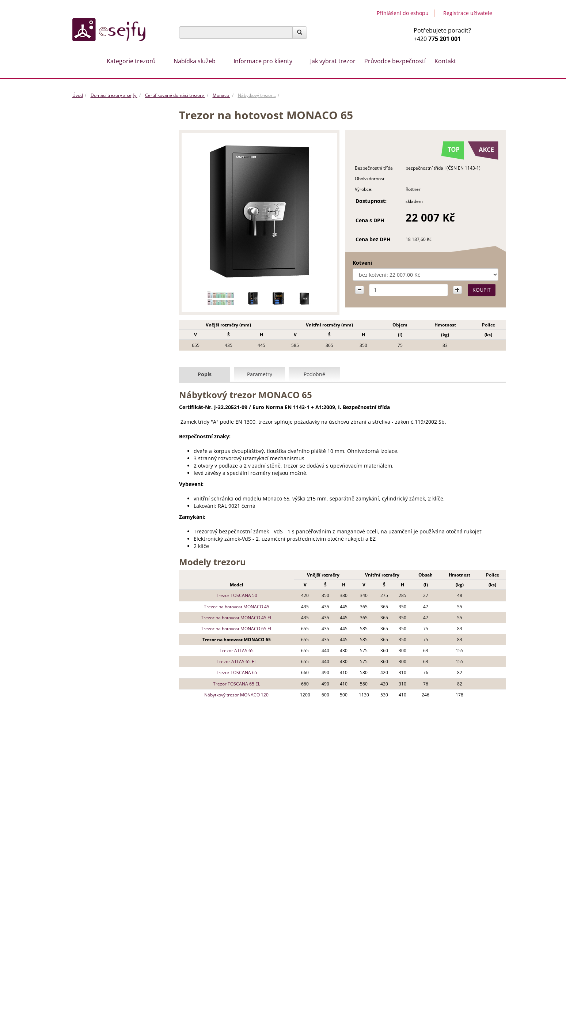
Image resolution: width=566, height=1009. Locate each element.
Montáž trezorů (325, 819)
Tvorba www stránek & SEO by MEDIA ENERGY (455, 943)
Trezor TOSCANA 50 (234, 595)
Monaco (221, 95)
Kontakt (445, 61)
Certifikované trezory (110, 192)
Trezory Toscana (108, 250)
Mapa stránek (479, 965)
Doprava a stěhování (312, 960)
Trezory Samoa (107, 236)
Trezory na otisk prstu (101, 467)
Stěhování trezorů (266, 819)
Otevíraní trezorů (203, 828)
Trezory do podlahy (99, 308)
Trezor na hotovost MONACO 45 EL (234, 617)
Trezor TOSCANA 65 (234, 672)
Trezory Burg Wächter (108, 279)
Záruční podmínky (309, 936)
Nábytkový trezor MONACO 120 (234, 694)
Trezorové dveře (95, 366)
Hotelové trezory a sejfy (103, 423)
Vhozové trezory (96, 149)
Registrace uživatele (467, 13)
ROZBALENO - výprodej (103, 134)
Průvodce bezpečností (395, 61)
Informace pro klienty (262, 61)
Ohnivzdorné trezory (100, 395)
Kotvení (356, 262)
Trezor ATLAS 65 (234, 650)
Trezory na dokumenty (103, 351)
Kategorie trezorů (131, 61)
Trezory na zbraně (97, 322)
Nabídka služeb (195, 61)
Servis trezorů (303, 967)
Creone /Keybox (95, 163)
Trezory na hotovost (100, 337)
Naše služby (301, 952)
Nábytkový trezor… (257, 95)
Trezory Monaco (110, 207)
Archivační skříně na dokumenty (113, 380)
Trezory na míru (264, 828)
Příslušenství (91, 452)
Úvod (77, 95)
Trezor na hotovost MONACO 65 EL (234, 628)
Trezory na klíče (94, 409)
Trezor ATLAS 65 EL (234, 661)
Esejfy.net (417, 904)
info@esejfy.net (433, 835)
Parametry (259, 373)
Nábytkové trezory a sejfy (105, 178)
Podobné (314, 373)
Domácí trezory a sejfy (114, 95)
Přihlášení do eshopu (403, 13)
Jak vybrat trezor (333, 61)
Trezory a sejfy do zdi (100, 293)
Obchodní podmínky (312, 928)
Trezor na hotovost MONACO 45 (234, 606)
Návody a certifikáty (311, 944)
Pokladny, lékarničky (100, 438)
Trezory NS (102, 221)
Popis (205, 373)
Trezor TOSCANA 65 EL (234, 683)
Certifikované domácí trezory (175, 95)
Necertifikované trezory (111, 264)
